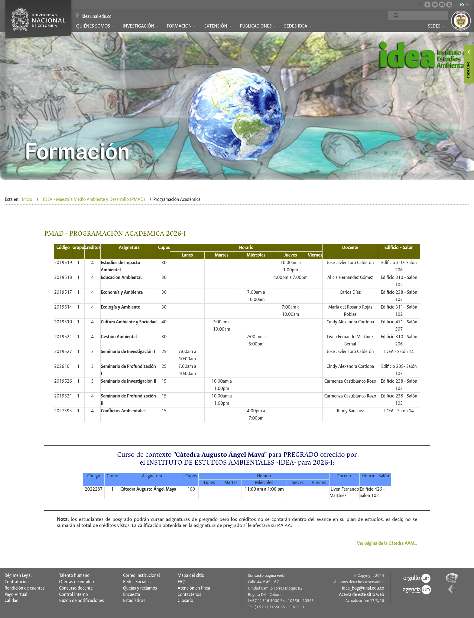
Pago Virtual (16, 594)
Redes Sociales (137, 582)
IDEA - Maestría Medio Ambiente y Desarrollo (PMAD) (94, 199)
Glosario (185, 600)
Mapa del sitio (190, 575)
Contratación (17, 582)
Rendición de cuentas (24, 588)
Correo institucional (141, 575)
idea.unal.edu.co (97, 16)
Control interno (73, 594)
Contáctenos (189, 594)
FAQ (181, 582)
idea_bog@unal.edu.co (363, 588)
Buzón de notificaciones (81, 600)
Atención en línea (193, 588)
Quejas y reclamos (140, 588)
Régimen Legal (18, 575)
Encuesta (131, 594)
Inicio (27, 199)
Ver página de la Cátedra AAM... (387, 543)
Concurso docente (76, 588)
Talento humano (74, 575)
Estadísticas (134, 600)
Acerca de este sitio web (361, 594)
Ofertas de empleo (76, 582)
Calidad (11, 600)
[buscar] (427, 15)
